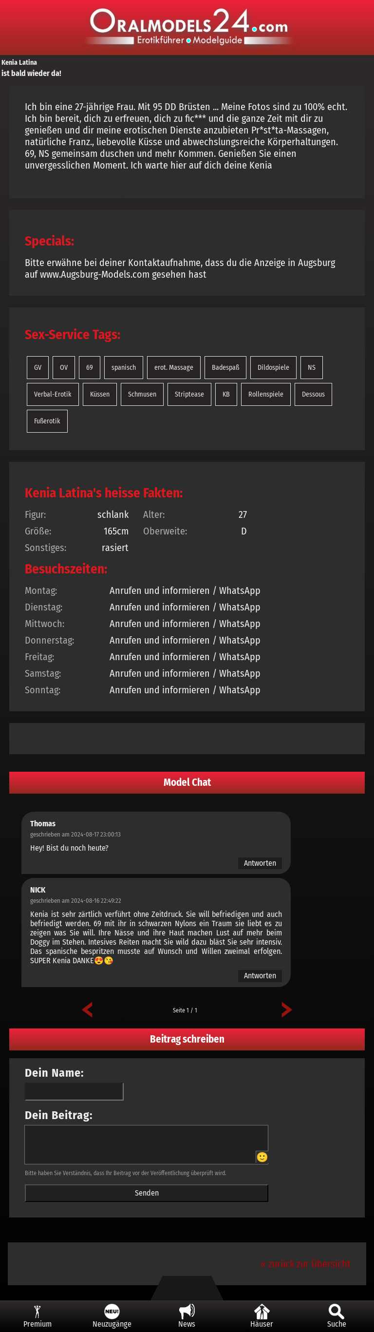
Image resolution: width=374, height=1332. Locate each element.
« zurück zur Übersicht (306, 1264)
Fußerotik (47, 421)
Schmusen (142, 394)
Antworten (260, 863)
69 (89, 367)
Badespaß (225, 367)
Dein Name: (54, 1073)
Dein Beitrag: (59, 1115)
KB (226, 394)
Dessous (313, 394)
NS (312, 367)
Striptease (189, 394)
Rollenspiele (265, 394)
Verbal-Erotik (53, 394)
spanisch (124, 367)
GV (37, 367)
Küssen (100, 394)
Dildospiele (273, 367)
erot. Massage (173, 367)
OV (64, 367)
